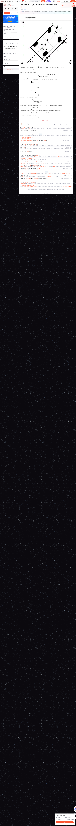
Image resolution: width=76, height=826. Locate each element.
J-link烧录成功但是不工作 (10, 48)
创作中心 (67, 1)
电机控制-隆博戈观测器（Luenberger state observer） (10, 56)
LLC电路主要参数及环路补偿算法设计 (10, 30)
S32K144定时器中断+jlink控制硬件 (11, 46)
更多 (26, 1)
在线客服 (56, 189)
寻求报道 (39, 189)
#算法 (25, 9)
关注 (28, 124)
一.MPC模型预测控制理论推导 (8, 69)
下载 (10, 1)
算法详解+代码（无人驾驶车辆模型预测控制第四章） (10, 33)
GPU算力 (21, 1)
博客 (7, 1)
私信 (14, 13)
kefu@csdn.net (50, 189)
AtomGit (16, 1)
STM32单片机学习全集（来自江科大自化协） (10, 36)
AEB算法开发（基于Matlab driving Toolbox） (9, 27)
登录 (54, 1)
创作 (73, 1)
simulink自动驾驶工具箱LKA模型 (10, 37)
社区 (12, 1)
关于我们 (28, 189)
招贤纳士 (32, 189)
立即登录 (45, 10)
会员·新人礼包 (59, 1)
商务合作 (35, 189)
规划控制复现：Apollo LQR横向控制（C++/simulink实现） (9, 59)
